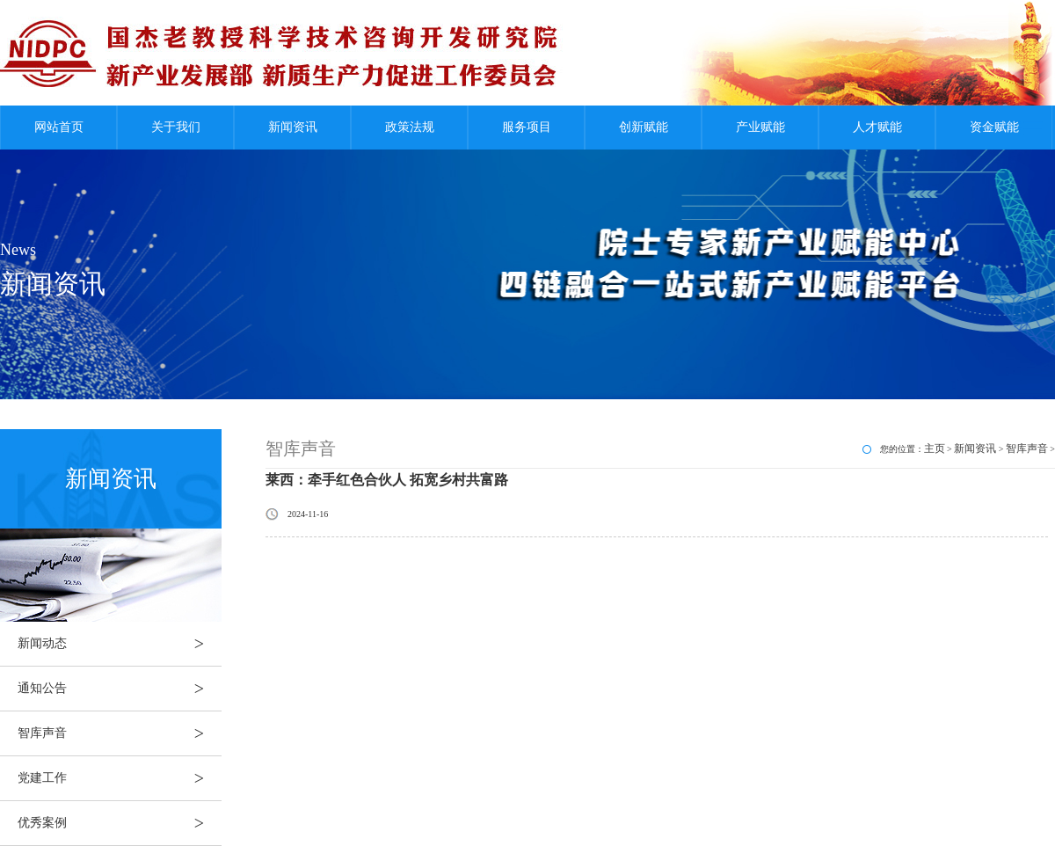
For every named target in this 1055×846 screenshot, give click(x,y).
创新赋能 (643, 127)
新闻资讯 (292, 127)
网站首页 (59, 127)
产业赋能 (760, 127)
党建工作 (120, 778)
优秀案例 (120, 823)
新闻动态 (120, 644)
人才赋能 (877, 127)
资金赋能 (994, 127)
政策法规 (409, 127)
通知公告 (120, 689)
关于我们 (175, 127)
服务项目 (526, 127)
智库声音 (120, 733)
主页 (934, 448)
